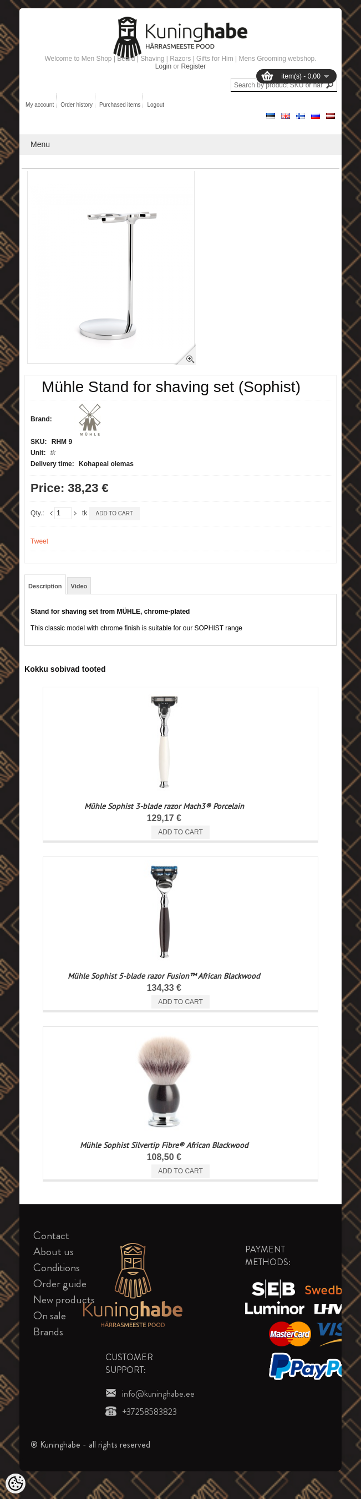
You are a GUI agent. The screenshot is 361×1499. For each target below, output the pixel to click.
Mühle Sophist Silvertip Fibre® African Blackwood (164, 1145)
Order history (76, 105)
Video (79, 586)
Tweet (39, 541)
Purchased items (119, 105)
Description (45, 586)
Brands (48, 1332)
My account (40, 105)
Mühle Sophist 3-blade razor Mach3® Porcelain (164, 806)
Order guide (60, 1284)
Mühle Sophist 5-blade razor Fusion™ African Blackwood (164, 976)
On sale (49, 1316)
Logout (155, 105)
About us (53, 1252)
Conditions (56, 1268)
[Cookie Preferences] (16, 1483)
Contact (51, 1236)
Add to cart (114, 513)
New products (64, 1300)
